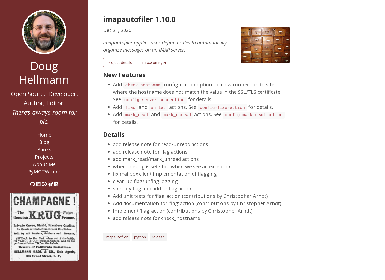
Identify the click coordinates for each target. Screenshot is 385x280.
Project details (119, 62)
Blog (44, 142)
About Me (44, 164)
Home (44, 134)
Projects (44, 157)
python (140, 236)
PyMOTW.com (44, 171)
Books (44, 149)
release (158, 236)
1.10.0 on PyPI (154, 62)
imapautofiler (117, 236)
